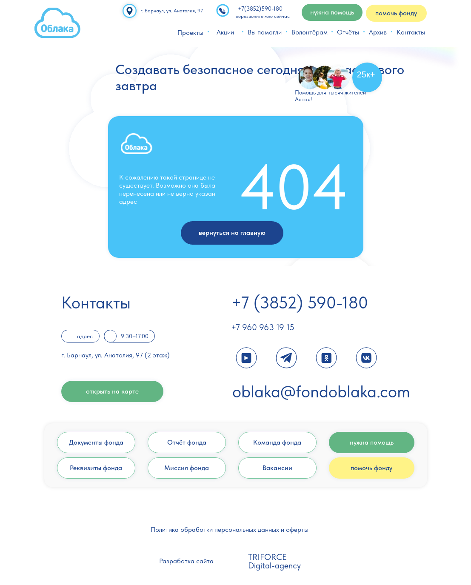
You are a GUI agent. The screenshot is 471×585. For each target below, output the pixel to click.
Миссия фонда (186, 468)
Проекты (190, 33)
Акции (225, 32)
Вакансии (277, 468)
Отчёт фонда (186, 442)
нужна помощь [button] (332, 12)
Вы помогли (265, 32)
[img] (57, 23)
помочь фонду (371, 468)
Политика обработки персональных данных (215, 529)
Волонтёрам (309, 32)
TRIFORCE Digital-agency (274, 561)
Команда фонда (277, 442)
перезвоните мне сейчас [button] (263, 16)
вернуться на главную (232, 232)
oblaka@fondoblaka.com (321, 391)
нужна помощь (372, 442)
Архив (378, 32)
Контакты (411, 32)
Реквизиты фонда (96, 468)
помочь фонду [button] (396, 13)
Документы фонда (96, 442)
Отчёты (348, 32)
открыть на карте (112, 391)
